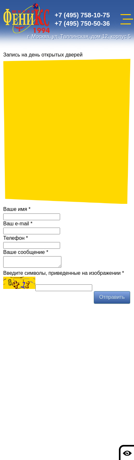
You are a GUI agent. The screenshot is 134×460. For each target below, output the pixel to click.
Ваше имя (17, 209)
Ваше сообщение (25, 252)
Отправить (112, 299)
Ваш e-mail (17, 223)
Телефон (15, 238)
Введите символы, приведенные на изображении (63, 275)
